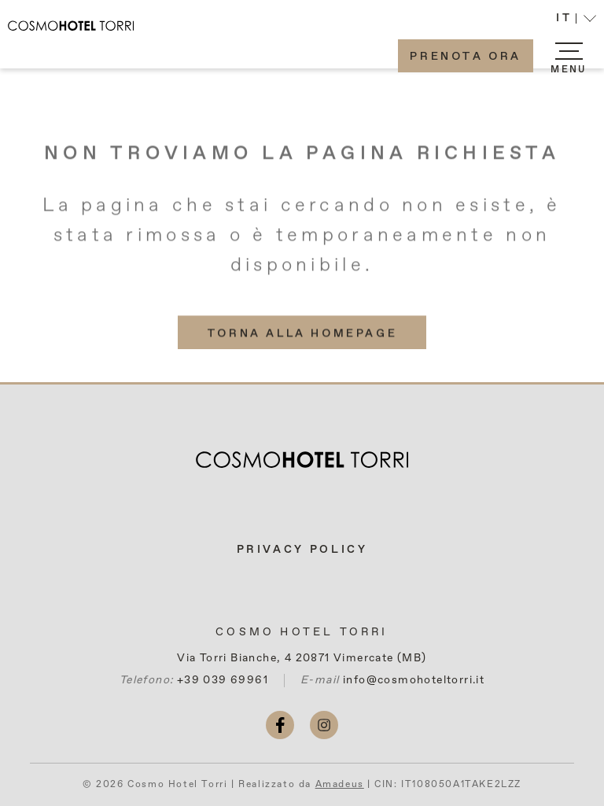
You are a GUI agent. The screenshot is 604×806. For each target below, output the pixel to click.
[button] (576, 20)
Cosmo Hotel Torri (301, 632)
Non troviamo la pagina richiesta (302, 158)
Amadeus (339, 784)
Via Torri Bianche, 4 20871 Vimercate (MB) (301, 658)
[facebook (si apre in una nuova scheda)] (280, 725)
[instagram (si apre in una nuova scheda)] (324, 725)
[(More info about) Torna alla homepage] (302, 338)
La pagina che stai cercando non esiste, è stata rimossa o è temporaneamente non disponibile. (301, 240)
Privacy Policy (302, 549)
